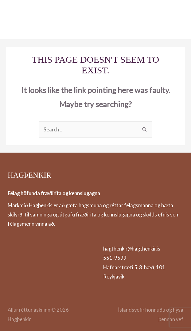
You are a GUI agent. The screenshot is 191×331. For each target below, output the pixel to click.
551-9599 (115, 258)
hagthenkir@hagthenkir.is (131, 248)
